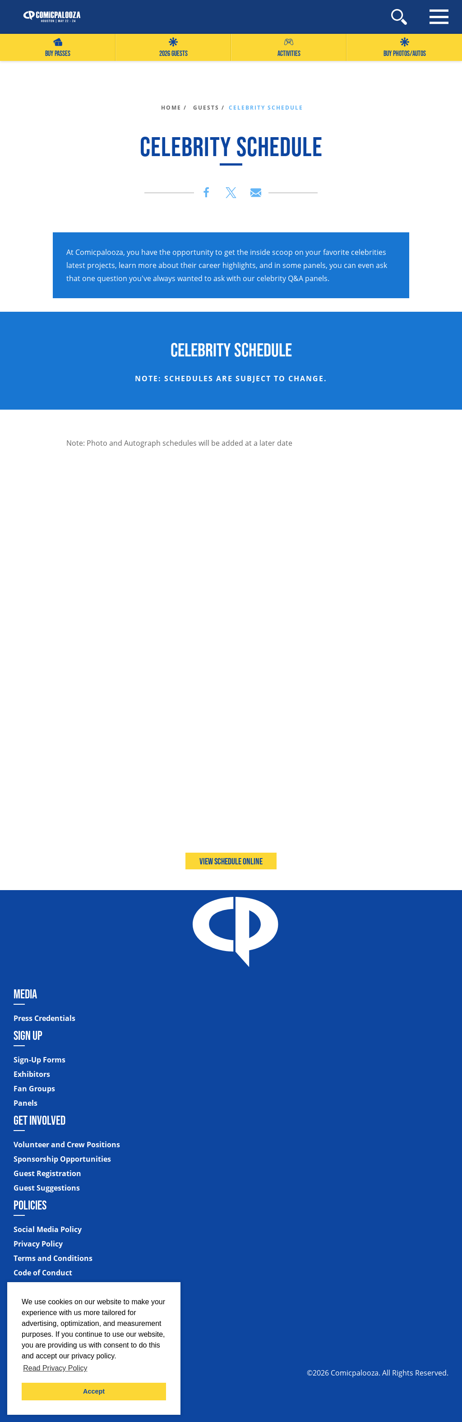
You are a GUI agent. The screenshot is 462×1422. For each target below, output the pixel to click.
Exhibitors (32, 1074)
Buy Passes (57, 47)
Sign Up (28, 1035)
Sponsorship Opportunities (62, 1159)
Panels (25, 1103)
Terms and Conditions (53, 1258)
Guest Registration (47, 1173)
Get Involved (39, 1120)
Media (25, 994)
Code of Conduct (43, 1272)
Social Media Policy (48, 1229)
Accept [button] (94, 1391)
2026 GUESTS (173, 47)
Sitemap (30, 1289)
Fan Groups (34, 1088)
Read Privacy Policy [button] (55, 1368)
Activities (288, 47)
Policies (30, 1205)
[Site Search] (399, 17)
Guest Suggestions (47, 1187)
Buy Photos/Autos (404, 47)
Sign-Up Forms (39, 1059)
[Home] (47, 17)
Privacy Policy (38, 1243)
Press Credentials (44, 1018)
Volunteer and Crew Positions (67, 1144)
